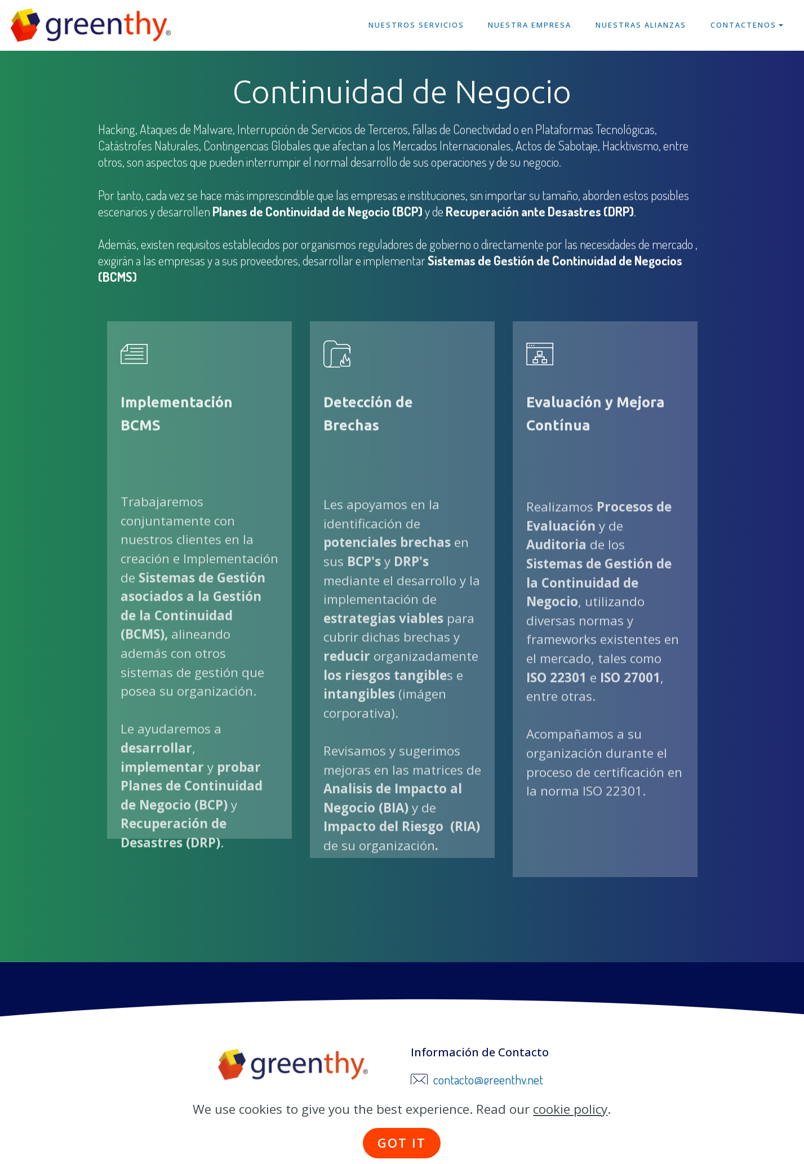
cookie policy (570, 1131)
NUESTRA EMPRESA (529, 25)
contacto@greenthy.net (488, 1080)
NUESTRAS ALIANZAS (641, 25)
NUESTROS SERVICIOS (416, 25)
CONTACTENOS (743, 25)
